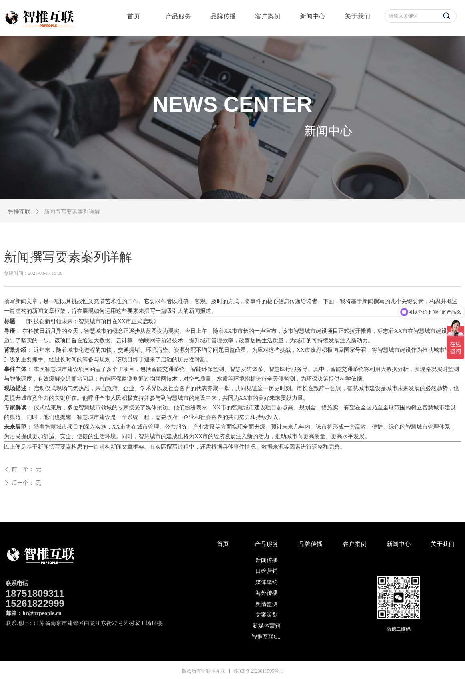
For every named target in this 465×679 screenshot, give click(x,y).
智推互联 (19, 212)
